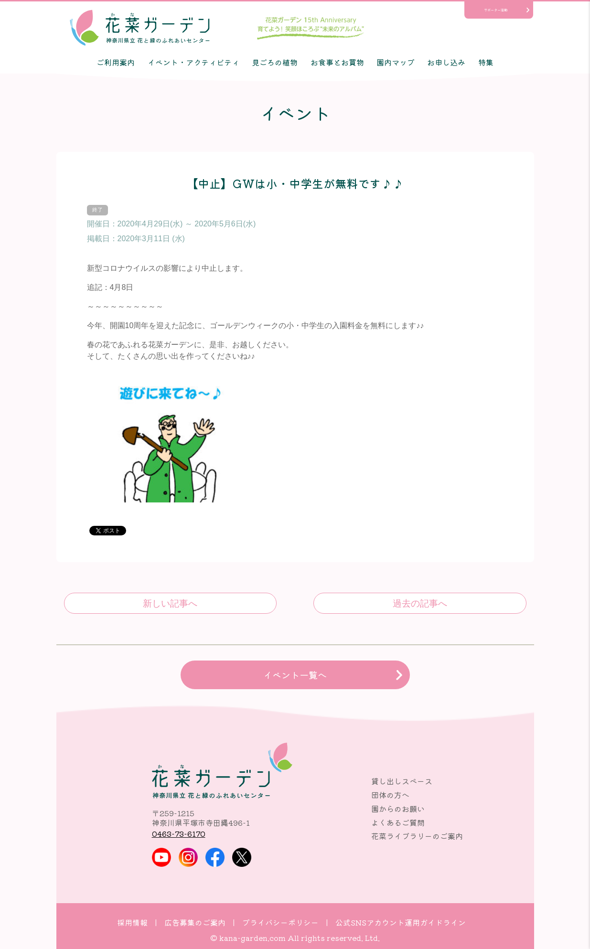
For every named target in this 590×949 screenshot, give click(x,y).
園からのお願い (398, 808)
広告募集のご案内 (194, 922)
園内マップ (395, 62)
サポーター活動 (495, 9)
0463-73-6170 (178, 833)
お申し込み (446, 62)
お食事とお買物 (337, 62)
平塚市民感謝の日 (170, 603)
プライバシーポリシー (280, 922)
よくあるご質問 (398, 822)
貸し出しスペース (401, 781)
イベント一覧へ (295, 675)
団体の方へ (390, 794)
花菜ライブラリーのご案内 (417, 836)
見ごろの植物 (275, 62)
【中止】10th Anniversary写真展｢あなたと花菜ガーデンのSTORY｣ (419, 603)
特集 (485, 62)
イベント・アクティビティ (193, 62)
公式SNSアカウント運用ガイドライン (400, 922)
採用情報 (132, 922)
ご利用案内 (116, 62)
